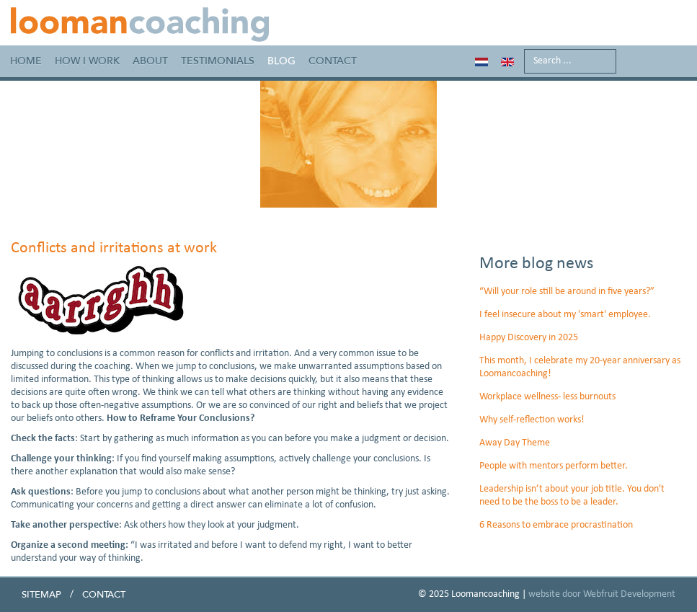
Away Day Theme (514, 443)
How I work (87, 61)
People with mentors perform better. (553, 466)
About (150, 61)
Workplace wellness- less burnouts (547, 396)
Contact (332, 61)
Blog (281, 61)
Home (26, 61)
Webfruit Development (629, 594)
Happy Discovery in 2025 (528, 337)
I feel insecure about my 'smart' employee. (565, 314)
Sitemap (41, 594)
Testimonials (217, 61)
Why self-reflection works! (532, 419)
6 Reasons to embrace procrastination (556, 525)
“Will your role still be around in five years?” (566, 291)
